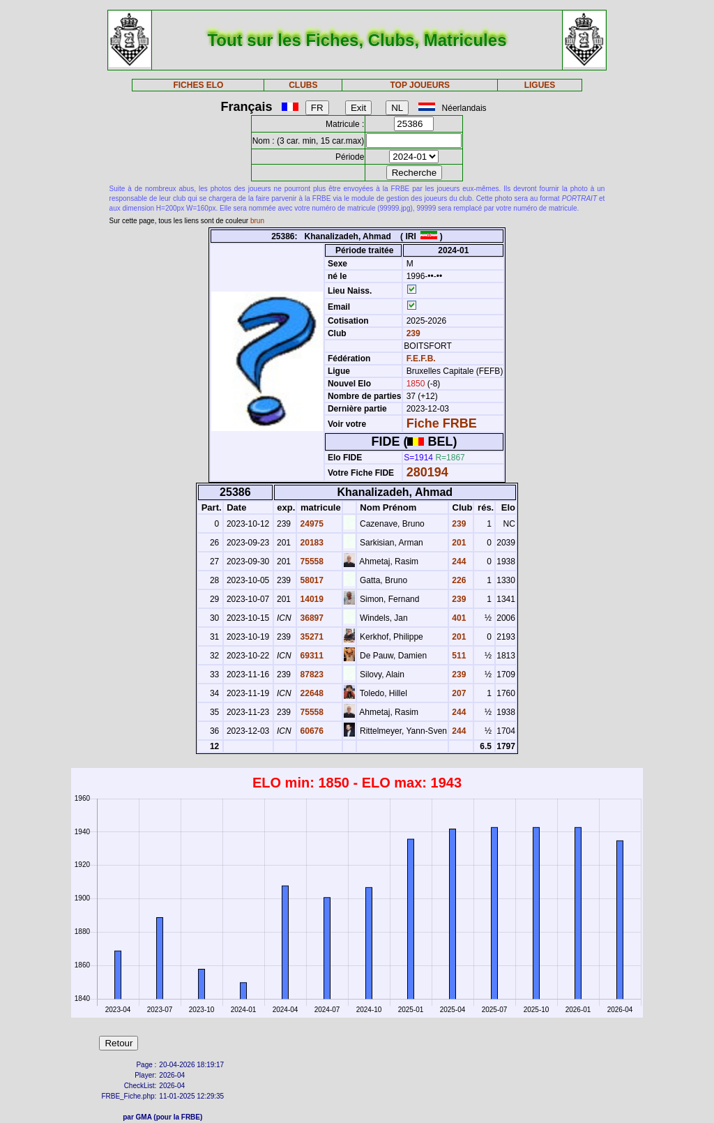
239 (412, 333)
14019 (311, 599)
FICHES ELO (198, 85)
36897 (311, 618)
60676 (311, 731)
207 (458, 693)
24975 (311, 524)
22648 (311, 693)
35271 (311, 637)
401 (458, 618)
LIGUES (540, 85)
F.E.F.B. (421, 358)
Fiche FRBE (442, 423)
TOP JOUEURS (420, 85)
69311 (311, 656)
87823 (311, 674)
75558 (311, 561)
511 (458, 656)
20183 (311, 543)
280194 (427, 472)
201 (458, 543)
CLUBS (303, 85)
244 (458, 561)
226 (458, 580)
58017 (311, 580)
